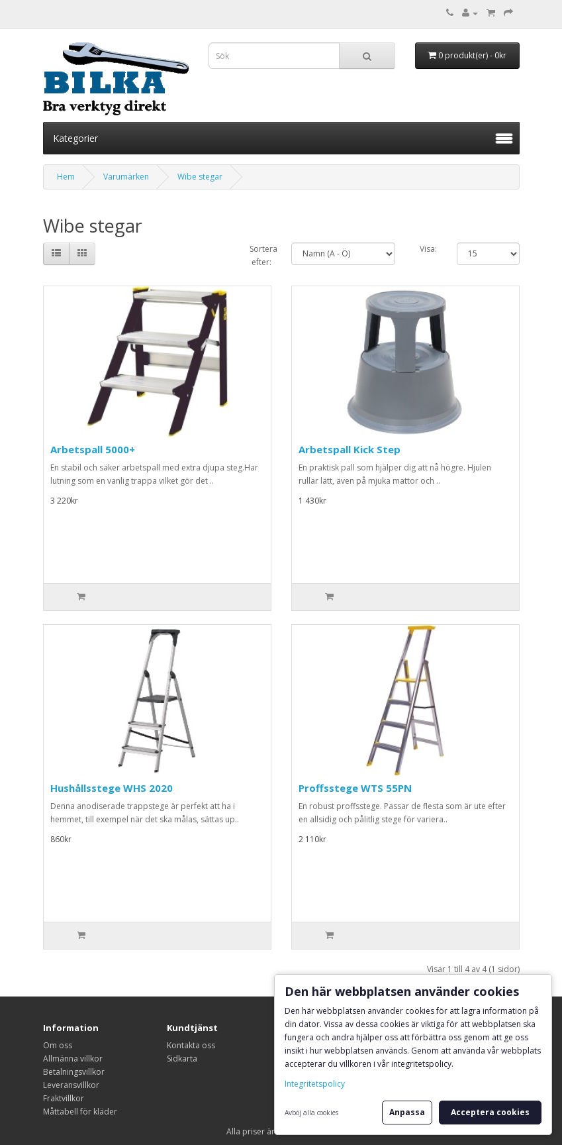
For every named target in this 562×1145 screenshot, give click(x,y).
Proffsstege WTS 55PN (355, 787)
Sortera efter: (260, 255)
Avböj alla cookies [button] (311, 1112)
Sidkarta (182, 1058)
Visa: (428, 248)
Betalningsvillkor (74, 1071)
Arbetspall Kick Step (349, 449)
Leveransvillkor (71, 1085)
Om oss (57, 1045)
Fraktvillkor (63, 1098)
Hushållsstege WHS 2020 (111, 787)
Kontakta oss (191, 1045)
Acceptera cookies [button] (490, 1112)
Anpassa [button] (407, 1112)
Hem (66, 176)
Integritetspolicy (315, 1083)
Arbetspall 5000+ (92, 449)
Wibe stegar (199, 176)
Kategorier (75, 138)
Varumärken (126, 176)
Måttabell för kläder (80, 1111)
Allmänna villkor (73, 1058)
